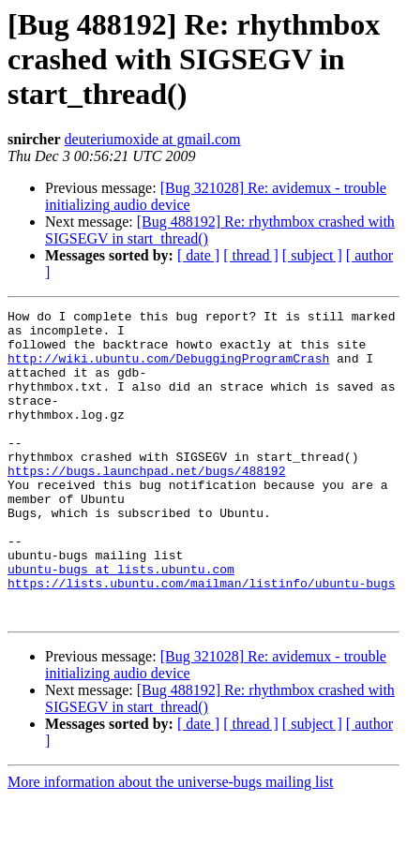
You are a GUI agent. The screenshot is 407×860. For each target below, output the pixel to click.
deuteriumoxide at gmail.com (153, 139)
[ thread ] (251, 255)
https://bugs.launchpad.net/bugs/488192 (146, 504)
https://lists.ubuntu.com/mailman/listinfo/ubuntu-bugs (201, 638)
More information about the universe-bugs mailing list (171, 844)
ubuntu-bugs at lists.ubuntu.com (121, 622)
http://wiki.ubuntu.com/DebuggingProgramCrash (168, 369)
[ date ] (198, 255)
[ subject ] (312, 255)
